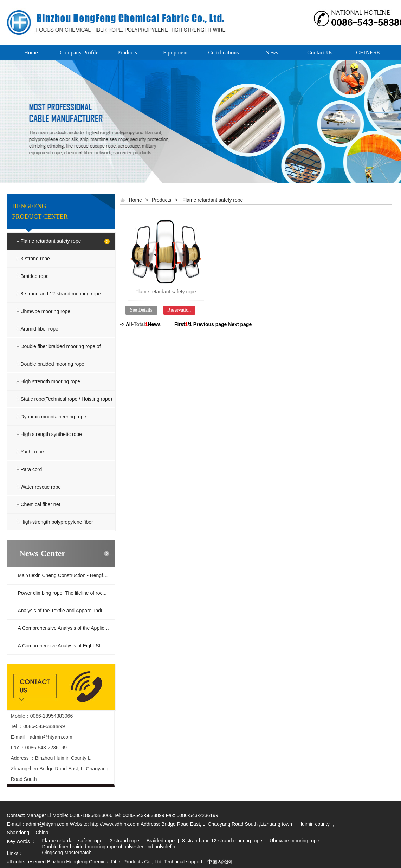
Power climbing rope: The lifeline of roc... (62, 593)
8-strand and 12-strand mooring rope (61, 293)
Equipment (175, 53)
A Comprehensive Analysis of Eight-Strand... (66, 645)
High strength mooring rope (50, 381)
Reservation (179, 310)
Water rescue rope (41, 487)
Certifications (223, 53)
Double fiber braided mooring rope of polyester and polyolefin (61, 355)
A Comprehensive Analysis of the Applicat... (65, 628)
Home (31, 53)
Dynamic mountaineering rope (53, 416)
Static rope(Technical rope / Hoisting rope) (66, 399)
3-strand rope (35, 258)
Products (127, 53)
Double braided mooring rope (52, 364)
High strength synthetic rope (51, 434)
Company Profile (79, 53)
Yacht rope (32, 452)
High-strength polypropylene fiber (57, 522)
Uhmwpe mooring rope (46, 311)
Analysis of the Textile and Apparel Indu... (63, 610)
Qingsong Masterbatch (67, 853)
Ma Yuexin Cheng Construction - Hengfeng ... (66, 575)
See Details (141, 310)
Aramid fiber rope (39, 329)
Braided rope (35, 276)
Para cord (31, 469)
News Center (42, 553)
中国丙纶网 (219, 861)
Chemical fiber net (40, 504)
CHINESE (368, 53)
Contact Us (319, 53)
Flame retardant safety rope (51, 241)
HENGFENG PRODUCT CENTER (40, 211)
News (271, 53)
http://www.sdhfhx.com (115, 824)
